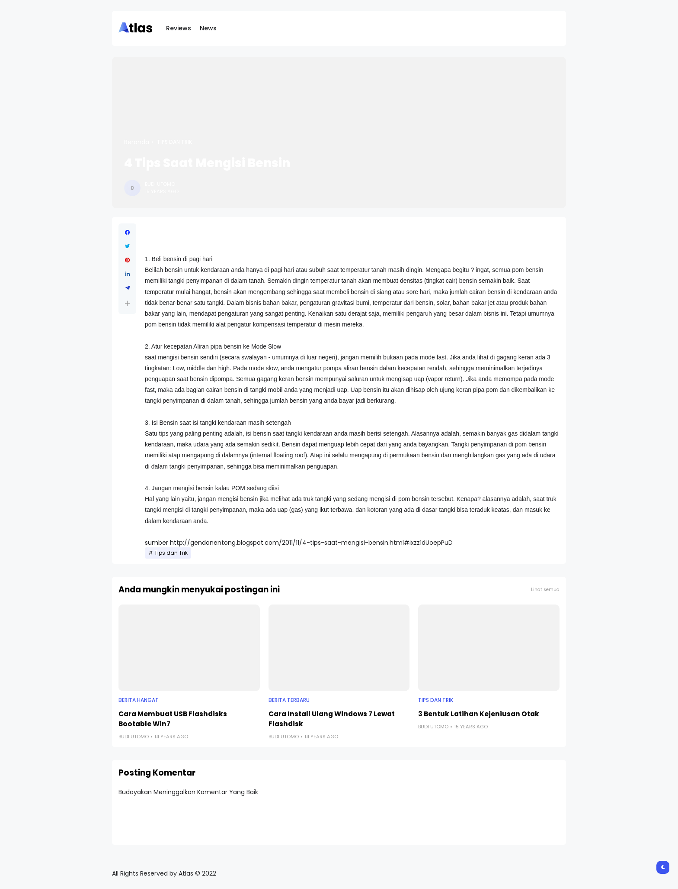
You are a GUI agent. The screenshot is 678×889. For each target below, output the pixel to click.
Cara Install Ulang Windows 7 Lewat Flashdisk (332, 718)
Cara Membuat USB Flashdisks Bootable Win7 (172, 718)
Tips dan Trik (174, 142)
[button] (127, 303)
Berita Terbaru (289, 700)
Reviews (178, 28)
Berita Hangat (138, 700)
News (208, 28)
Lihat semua (545, 589)
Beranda (136, 142)
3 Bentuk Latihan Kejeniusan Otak (478, 713)
